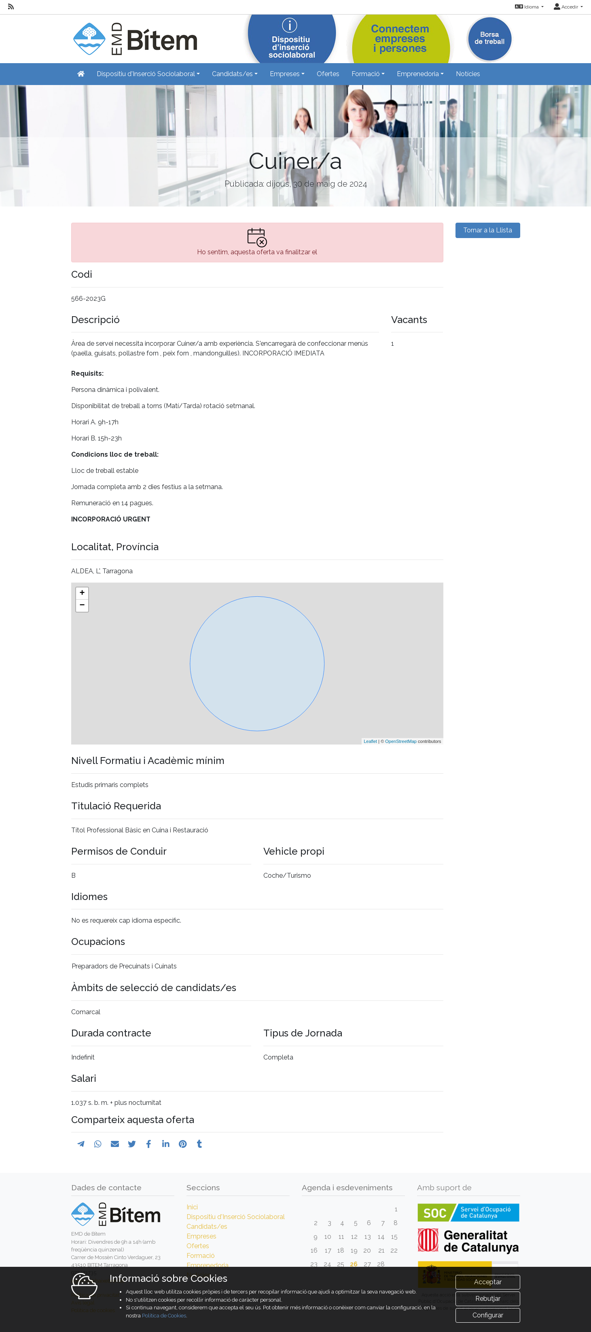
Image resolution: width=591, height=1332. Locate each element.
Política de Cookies (164, 1316)
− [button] (82, 606)
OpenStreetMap (401, 741)
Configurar (487, 1315)
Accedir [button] (566, 7)
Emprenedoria (207, 1265)
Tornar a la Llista (487, 230)
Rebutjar (487, 1298)
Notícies (468, 74)
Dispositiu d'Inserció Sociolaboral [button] (146, 74)
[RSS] (11, 7)
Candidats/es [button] (232, 74)
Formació (200, 1256)
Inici (192, 1207)
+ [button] (82, 593)
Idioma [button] (527, 7)
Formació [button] (366, 74)
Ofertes (328, 74)
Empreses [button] (285, 74)
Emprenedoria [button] (418, 74)
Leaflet (370, 741)
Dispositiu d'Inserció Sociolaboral (235, 1217)
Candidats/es (206, 1226)
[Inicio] (134, 34)
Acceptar (488, 1282)
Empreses (201, 1236)
